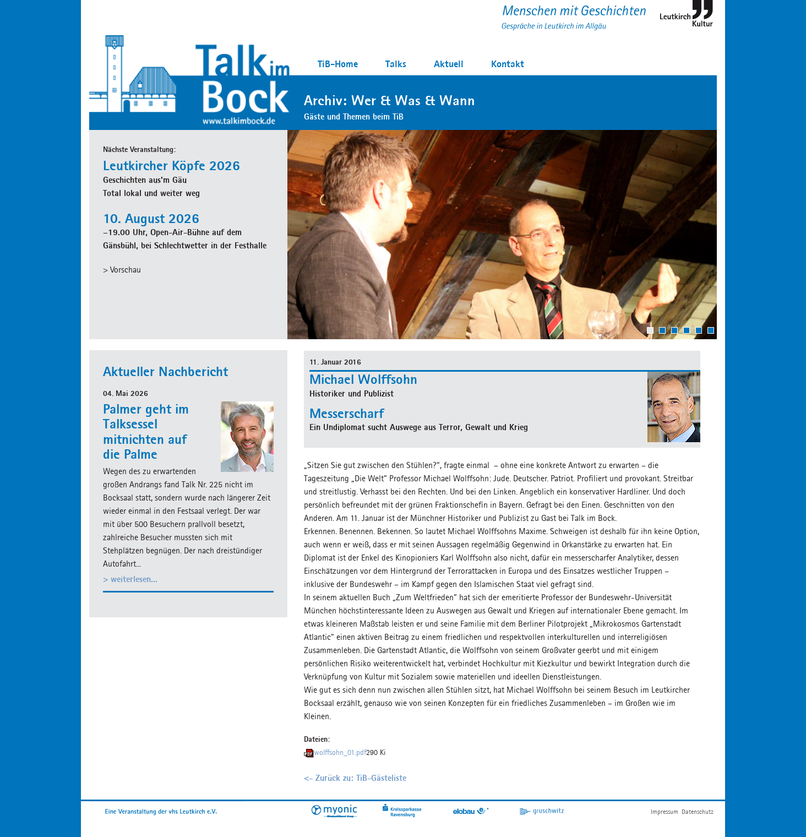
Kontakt (507, 63)
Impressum (664, 811)
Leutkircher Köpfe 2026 (171, 165)
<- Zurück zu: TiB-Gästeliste (355, 778)
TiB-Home (338, 63)
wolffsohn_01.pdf (340, 752)
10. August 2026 (151, 218)
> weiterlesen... (130, 579)
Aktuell (449, 63)
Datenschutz (698, 811)
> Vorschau (122, 269)
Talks (395, 63)
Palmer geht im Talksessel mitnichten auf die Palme (146, 431)
